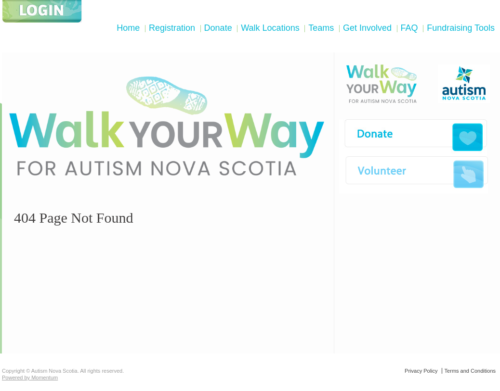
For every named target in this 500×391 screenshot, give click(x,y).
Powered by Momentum (30, 377)
